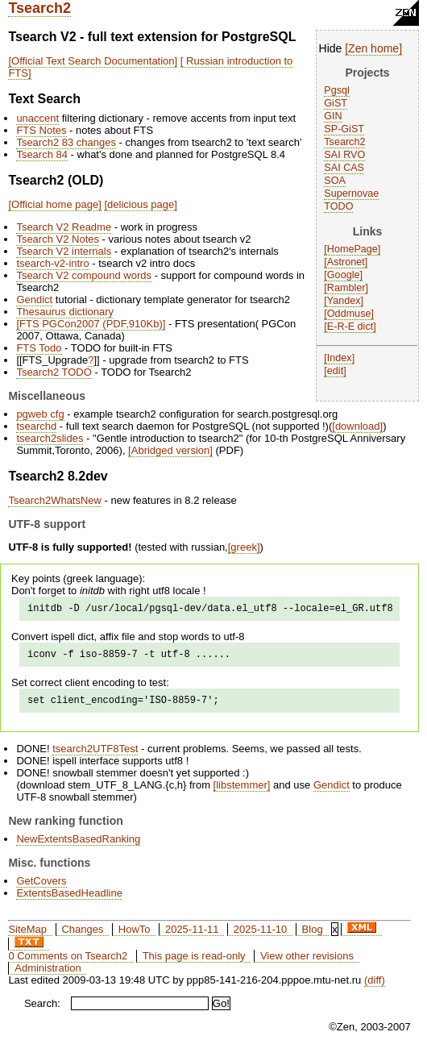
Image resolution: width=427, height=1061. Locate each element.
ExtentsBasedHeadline (69, 900)
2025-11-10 (261, 936)
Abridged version (170, 450)
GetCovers (41, 888)
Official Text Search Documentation (93, 61)
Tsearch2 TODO (53, 372)
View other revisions (307, 963)
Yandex (344, 300)
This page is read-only (194, 963)
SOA (335, 180)
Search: (42, 1011)
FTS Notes (41, 130)
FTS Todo (38, 348)
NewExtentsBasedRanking (78, 846)
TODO (338, 206)
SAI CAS (344, 167)
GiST (335, 103)
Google (343, 275)
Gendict (34, 299)
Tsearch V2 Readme (63, 227)
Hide (330, 48)
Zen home (373, 48)
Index (339, 358)
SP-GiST (344, 129)
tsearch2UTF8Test (95, 756)
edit (335, 371)
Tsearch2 (39, 8)
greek (243, 547)
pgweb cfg (40, 414)
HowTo (134, 936)
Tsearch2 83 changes (66, 142)
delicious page (140, 204)
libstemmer (241, 792)
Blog (312, 936)
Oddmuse (349, 313)
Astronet (346, 262)
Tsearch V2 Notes (57, 239)
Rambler (346, 287)
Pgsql (337, 90)
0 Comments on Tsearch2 (67, 963)
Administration (48, 975)
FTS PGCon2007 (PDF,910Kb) (91, 324)
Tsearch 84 (42, 154)
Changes (82, 936)
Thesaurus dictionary (65, 312)
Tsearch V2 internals (63, 251)
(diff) (374, 987)
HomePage (352, 249)
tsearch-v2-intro (52, 263)
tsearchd (36, 426)
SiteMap (27, 936)
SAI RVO (344, 154)
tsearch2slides (49, 438)
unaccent (37, 118)
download (357, 426)
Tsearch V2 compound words (83, 275)
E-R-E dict (350, 326)
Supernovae (351, 193)
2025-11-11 (192, 936)
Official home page (54, 204)
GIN (333, 116)
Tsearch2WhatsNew (55, 500)
